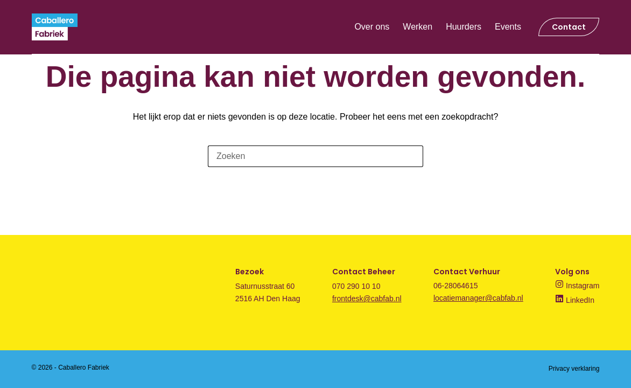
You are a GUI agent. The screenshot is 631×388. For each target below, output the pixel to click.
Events (508, 26)
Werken (417, 26)
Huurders (463, 26)
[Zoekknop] (412, 156)
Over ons (371, 26)
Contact (569, 27)
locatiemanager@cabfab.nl (478, 298)
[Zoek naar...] (305, 156)
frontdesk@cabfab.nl (367, 298)
